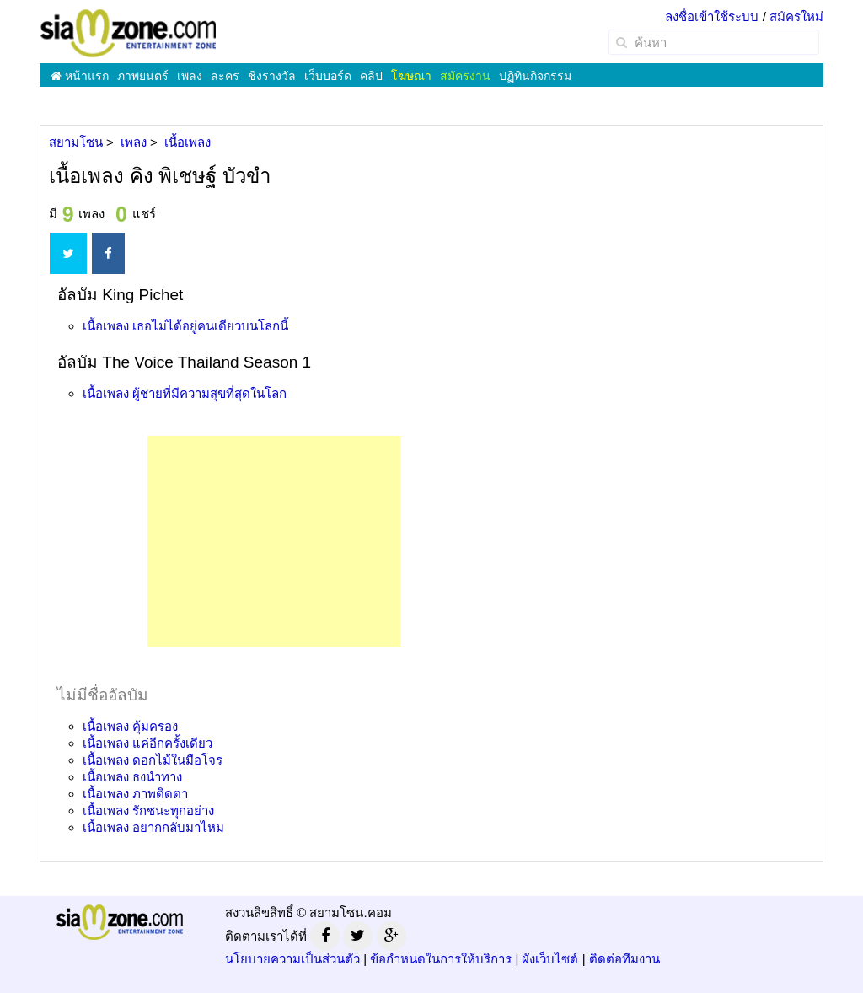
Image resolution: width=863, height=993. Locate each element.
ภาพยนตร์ (143, 76)
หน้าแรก (80, 76)
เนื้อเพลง (185, 326)
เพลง (189, 76)
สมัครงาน (465, 76)
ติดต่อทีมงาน (624, 959)
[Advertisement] (273, 541)
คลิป (371, 76)
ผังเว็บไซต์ (550, 959)
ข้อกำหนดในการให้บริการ (441, 959)
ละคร (225, 76)
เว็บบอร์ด (327, 76)
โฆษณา (411, 76)
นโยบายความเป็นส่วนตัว (292, 959)
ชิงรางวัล (272, 76)
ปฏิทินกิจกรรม (535, 76)
